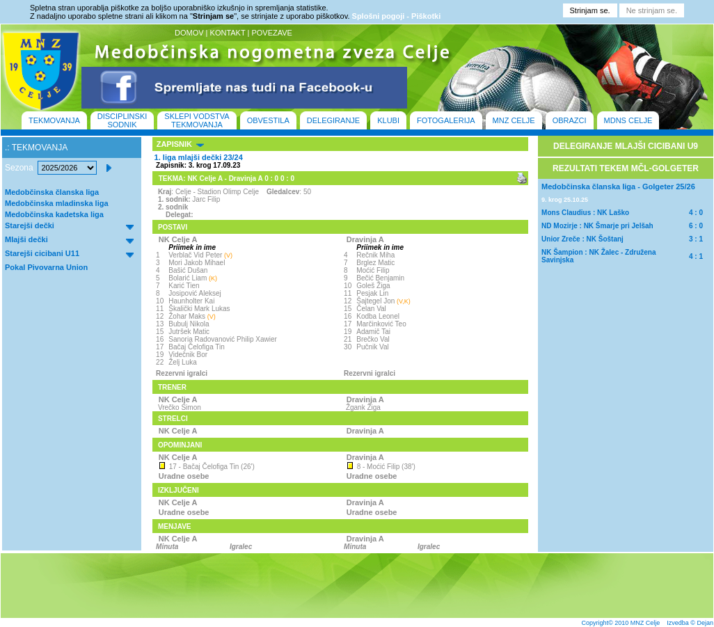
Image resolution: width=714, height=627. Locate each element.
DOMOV (189, 33)
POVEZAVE (271, 33)
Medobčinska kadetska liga (54, 214)
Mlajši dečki (26, 239)
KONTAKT (228, 33)
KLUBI (388, 120)
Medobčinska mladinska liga (57, 203)
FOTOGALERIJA (446, 120)
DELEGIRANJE (333, 120)
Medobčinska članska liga (52, 192)
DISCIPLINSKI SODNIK (122, 120)
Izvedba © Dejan (690, 622)
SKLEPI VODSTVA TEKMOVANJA (196, 120)
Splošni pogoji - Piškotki (396, 16)
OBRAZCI (570, 120)
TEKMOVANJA (54, 120)
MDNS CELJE (628, 120)
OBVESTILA (268, 120)
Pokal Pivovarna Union (46, 267)
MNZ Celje (645, 622)
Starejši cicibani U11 (42, 253)
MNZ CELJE (514, 120)
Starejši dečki (29, 225)
